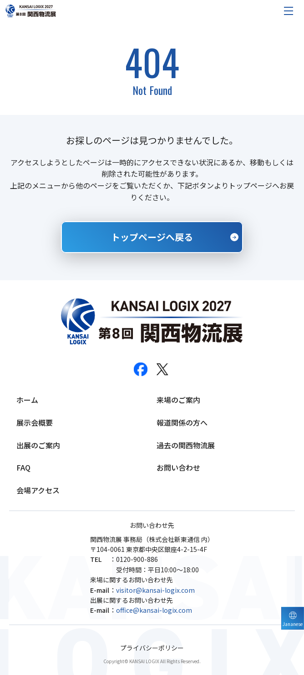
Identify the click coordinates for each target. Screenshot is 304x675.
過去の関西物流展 (186, 445)
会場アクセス (38, 490)
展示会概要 (34, 422)
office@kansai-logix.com (154, 610)
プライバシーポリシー (152, 648)
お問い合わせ (178, 467)
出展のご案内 (38, 445)
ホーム (27, 399)
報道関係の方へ (182, 422)
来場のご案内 (178, 399)
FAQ (23, 467)
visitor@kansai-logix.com (155, 590)
